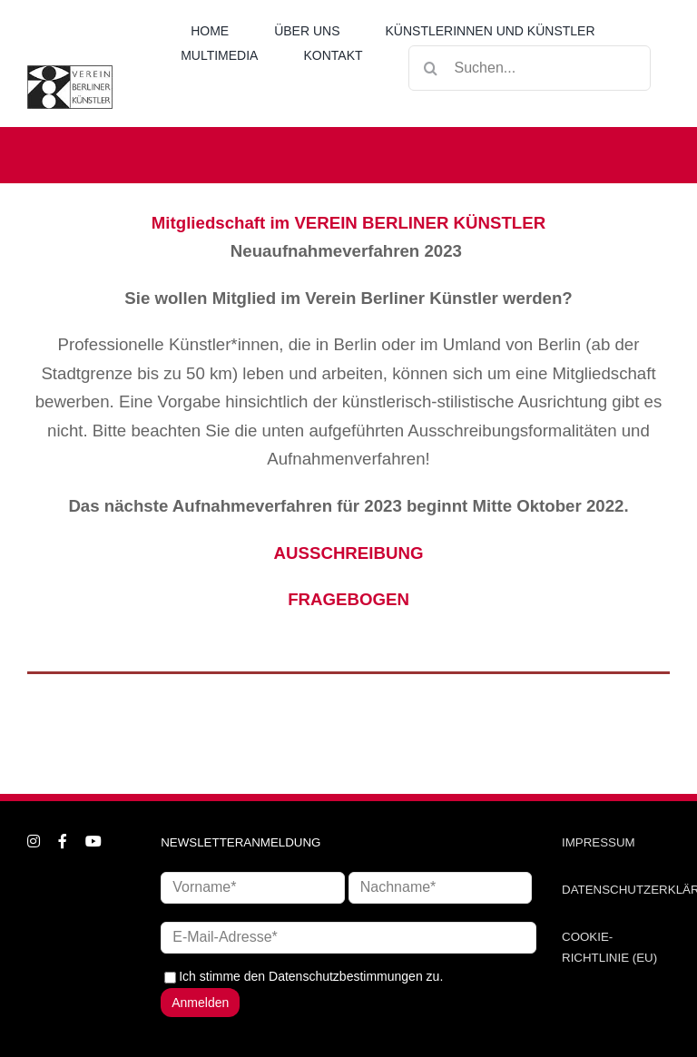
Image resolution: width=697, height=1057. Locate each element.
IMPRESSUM (598, 842)
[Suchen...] (529, 68)
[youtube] (93, 841)
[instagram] (33, 841)
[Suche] (431, 68)
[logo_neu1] (70, 71)
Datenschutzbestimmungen (346, 976)
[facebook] (62, 841)
